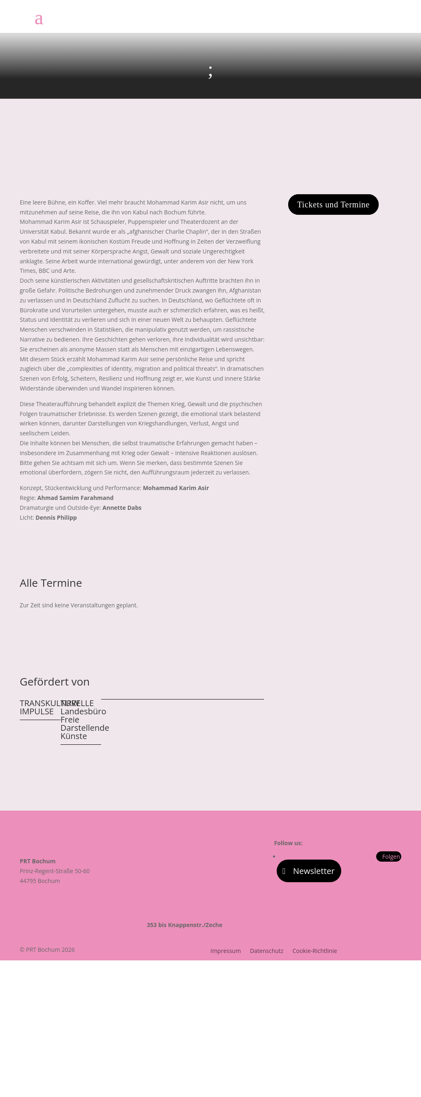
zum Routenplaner (172, 900)
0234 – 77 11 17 (168, 851)
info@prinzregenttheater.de (185, 876)
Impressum (225, 951)
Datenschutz (266, 951)
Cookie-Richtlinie (314, 951)
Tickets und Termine (333, 204)
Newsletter (314, 870)
